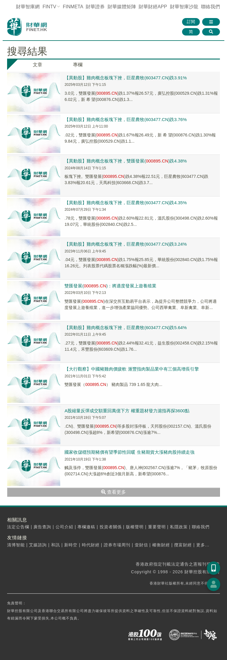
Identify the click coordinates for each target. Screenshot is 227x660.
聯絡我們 (210, 6)
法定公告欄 (18, 526)
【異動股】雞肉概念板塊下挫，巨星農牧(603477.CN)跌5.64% (125, 327)
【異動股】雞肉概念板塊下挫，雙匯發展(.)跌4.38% (125, 160)
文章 (37, 64)
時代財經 (91, 545)
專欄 (77, 64)
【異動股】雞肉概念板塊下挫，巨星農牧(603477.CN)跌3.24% (125, 244)
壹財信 (141, 545)
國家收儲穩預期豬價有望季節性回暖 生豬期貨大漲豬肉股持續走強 (129, 452)
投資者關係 (111, 526)
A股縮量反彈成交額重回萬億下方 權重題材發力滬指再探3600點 (126, 410)
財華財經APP (153, 6)
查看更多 (113, 492)
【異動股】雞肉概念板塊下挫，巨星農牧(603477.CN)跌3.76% (125, 119)
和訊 (55, 545)
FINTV (49, 6)
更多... (203, 545)
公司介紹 (64, 526)
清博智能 (16, 545)
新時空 (70, 545)
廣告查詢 (42, 526)
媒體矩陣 (122, 6)
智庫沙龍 (184, 6)
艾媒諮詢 (38, 545)
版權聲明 (135, 526)
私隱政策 (179, 526)
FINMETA (73, 6)
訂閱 (191, 21)
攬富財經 (183, 545)
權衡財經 (161, 545)
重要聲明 (157, 526)
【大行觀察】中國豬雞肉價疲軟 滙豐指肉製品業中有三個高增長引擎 (131, 368)
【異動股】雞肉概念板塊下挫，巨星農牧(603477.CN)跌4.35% (125, 202)
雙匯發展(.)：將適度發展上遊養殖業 (110, 285)
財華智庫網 (28, 6)
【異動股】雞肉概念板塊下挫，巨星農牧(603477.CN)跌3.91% (125, 77)
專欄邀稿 (86, 526)
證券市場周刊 (117, 545)
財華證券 (95, 6)
